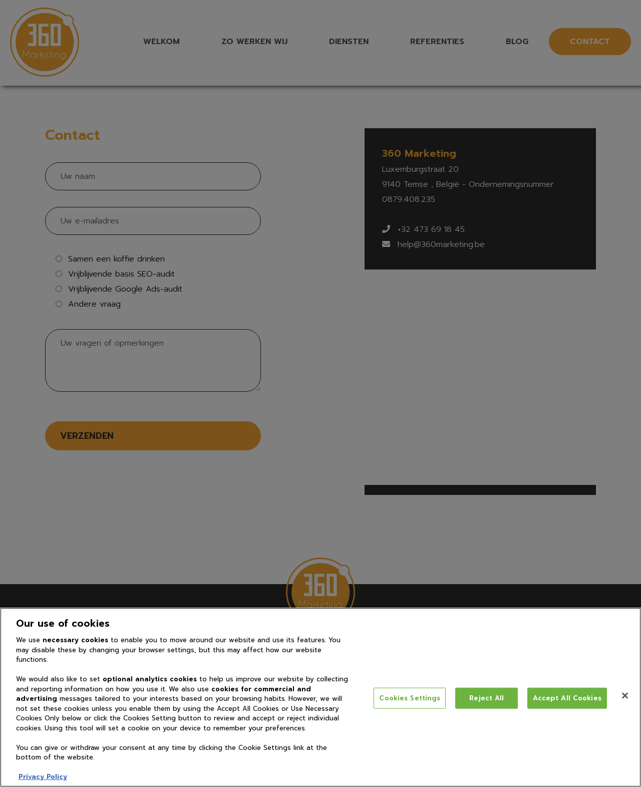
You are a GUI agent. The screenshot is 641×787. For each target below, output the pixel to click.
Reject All (486, 698)
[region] (320, 697)
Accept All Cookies (567, 698)
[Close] (625, 696)
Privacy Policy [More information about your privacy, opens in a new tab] (43, 776)
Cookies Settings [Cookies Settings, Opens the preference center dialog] (409, 698)
